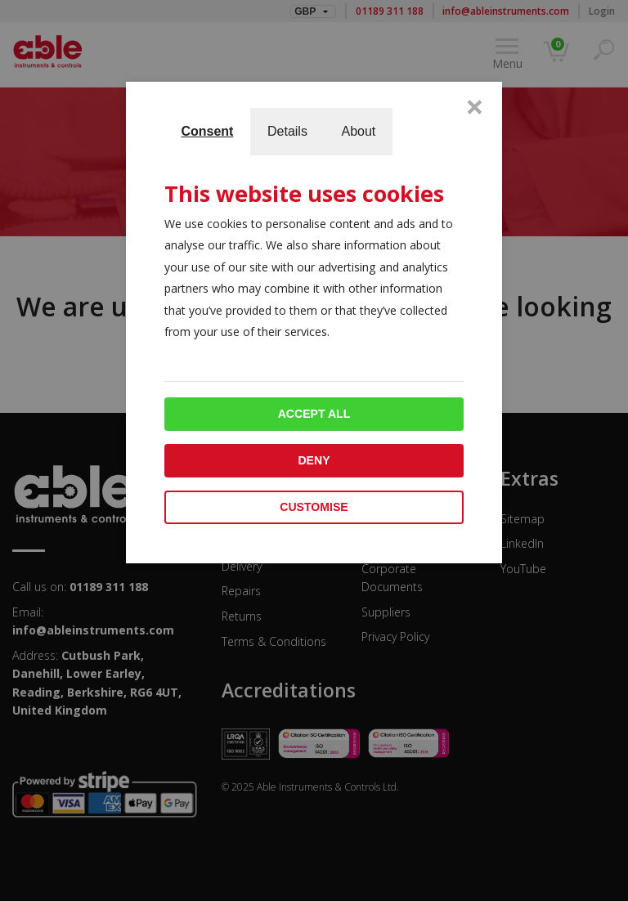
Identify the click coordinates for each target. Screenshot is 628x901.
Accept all (314, 413)
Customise (314, 506)
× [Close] (474, 106)
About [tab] (358, 131)
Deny (314, 460)
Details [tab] (287, 131)
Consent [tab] (207, 131)
